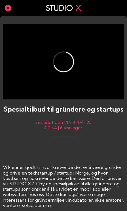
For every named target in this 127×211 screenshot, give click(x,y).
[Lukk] (8, 8)
